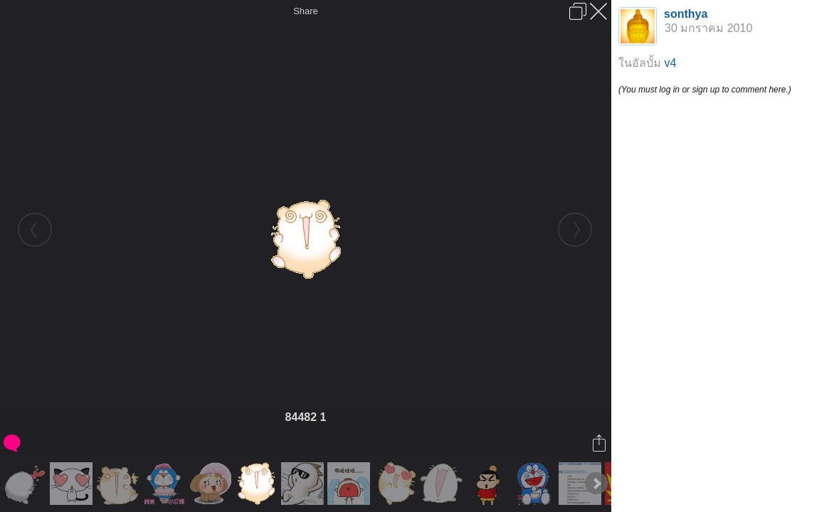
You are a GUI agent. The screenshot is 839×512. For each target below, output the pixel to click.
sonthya (685, 14)
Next (596, 483)
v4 (670, 63)
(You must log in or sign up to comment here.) (704, 90)
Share (305, 11)
